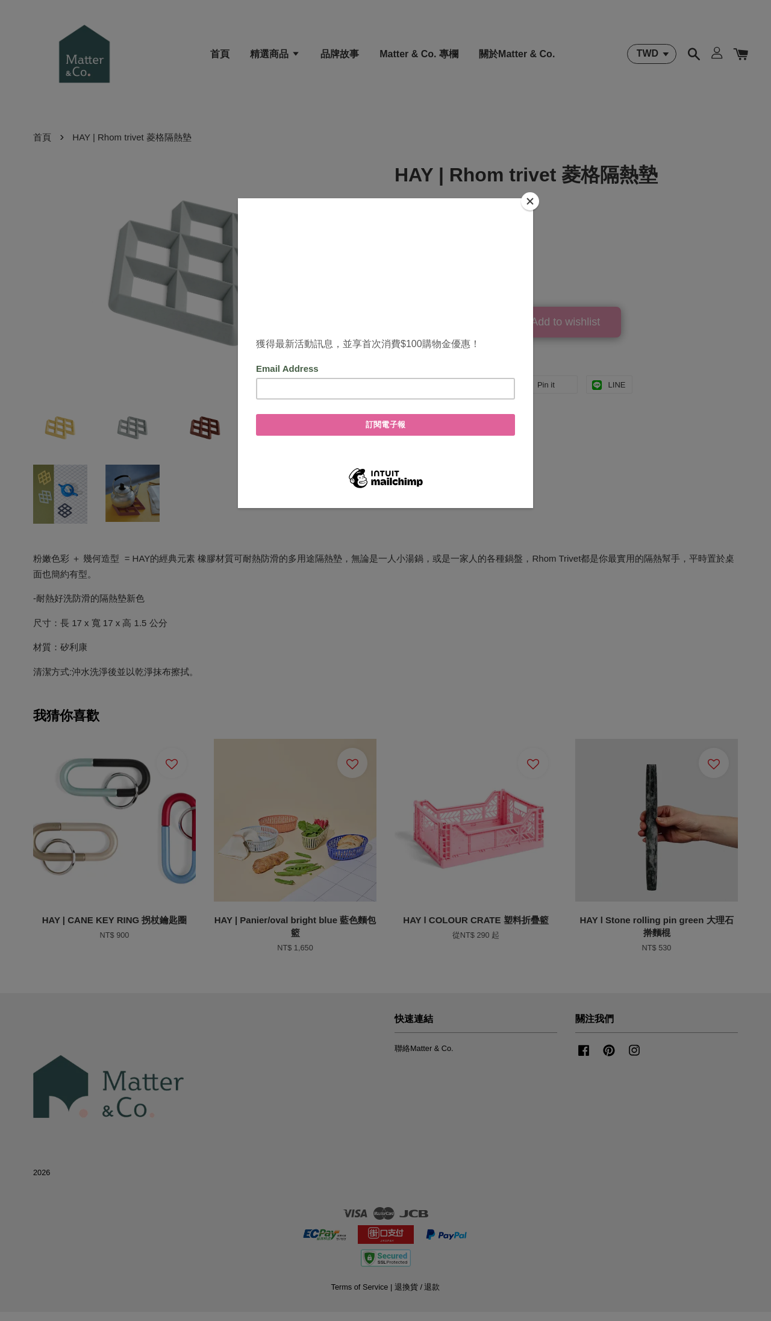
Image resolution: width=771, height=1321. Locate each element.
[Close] (530, 201)
